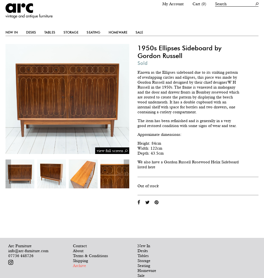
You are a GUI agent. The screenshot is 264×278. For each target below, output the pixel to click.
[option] (20, 173)
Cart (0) (199, 4)
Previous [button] (8, 173)
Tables (49, 32)
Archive (79, 265)
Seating (93, 32)
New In (12, 32)
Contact (80, 246)
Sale (139, 32)
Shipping (80, 260)
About (78, 251)
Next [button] (126, 173)
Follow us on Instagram (10, 262)
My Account (173, 4)
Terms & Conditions (90, 256)
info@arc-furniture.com (28, 251)
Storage (71, 32)
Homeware (118, 32)
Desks (31, 32)
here (151, 167)
